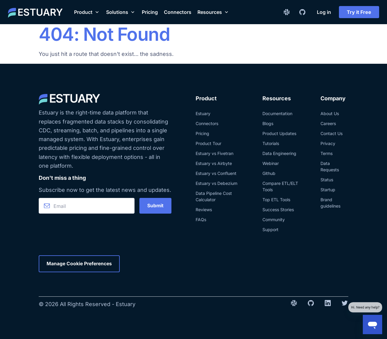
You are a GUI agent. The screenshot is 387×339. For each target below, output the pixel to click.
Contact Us (331, 133)
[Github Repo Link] (302, 12)
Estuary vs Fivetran (214, 153)
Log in (324, 12)
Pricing (150, 12)
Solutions (121, 12)
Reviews (204, 209)
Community (273, 219)
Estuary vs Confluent (216, 173)
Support (270, 229)
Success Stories (278, 209)
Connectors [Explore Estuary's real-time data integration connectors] (207, 123)
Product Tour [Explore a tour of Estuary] (208, 143)
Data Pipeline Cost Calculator (214, 196)
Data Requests (329, 166)
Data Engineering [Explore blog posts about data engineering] (279, 153)
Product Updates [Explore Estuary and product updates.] (279, 133)
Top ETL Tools (276, 199)
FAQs (201, 219)
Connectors (177, 12)
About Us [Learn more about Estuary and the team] (329, 113)
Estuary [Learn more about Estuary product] (203, 113)
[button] (87, 12)
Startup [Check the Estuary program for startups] (327, 189)
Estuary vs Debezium (216, 183)
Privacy (327, 143)
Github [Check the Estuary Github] (268, 173)
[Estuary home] (35, 12)
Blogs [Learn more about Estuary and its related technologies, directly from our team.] (267, 123)
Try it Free (359, 12)
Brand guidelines (330, 202)
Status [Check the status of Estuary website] (326, 179)
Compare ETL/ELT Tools (280, 186)
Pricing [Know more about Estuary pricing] (202, 133)
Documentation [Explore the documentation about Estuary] (277, 113)
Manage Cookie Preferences (80, 264)
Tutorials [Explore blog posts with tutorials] (270, 143)
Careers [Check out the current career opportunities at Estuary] (328, 123)
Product (87, 12)
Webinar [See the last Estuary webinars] (270, 163)
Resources (213, 12)
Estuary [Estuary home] (125, 304)
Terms (326, 153)
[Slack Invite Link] (286, 12)
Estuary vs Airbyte (214, 163)
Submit (155, 206)
